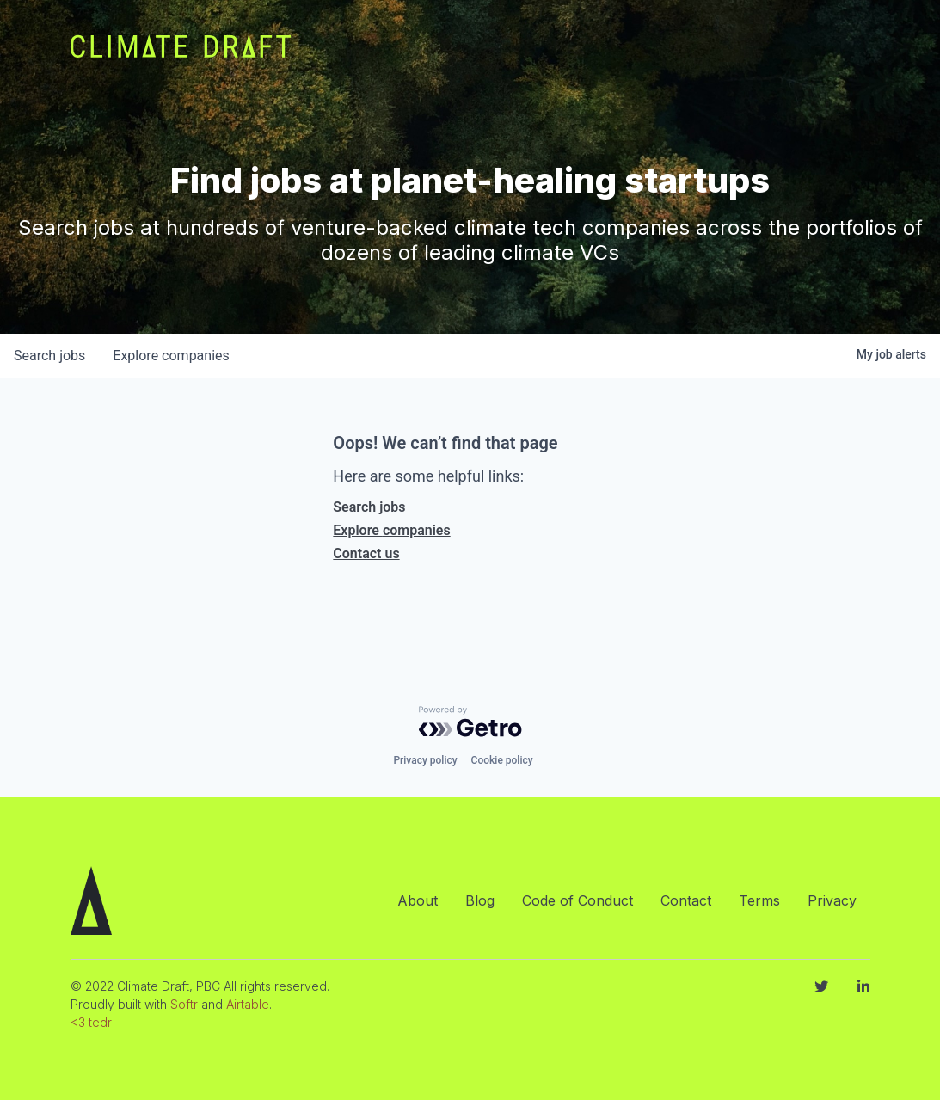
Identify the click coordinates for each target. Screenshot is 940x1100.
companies (171, 355)
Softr (184, 1004)
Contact (685, 900)
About (417, 900)
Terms (759, 900)
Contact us (366, 553)
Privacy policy (425, 760)
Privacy (832, 900)
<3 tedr (91, 1022)
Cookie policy (502, 760)
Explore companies (391, 530)
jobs (49, 355)
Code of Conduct (577, 900)
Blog (480, 900)
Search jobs (369, 507)
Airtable (247, 1004)
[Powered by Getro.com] (470, 721)
